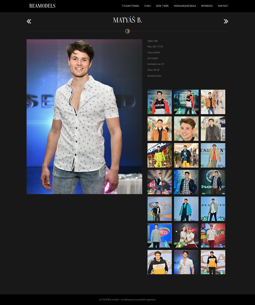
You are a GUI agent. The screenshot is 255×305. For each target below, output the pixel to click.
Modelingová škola (185, 5)
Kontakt (223, 5)
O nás (147, 5)
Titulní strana (130, 5)
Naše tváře (162, 5)
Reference (207, 5)
